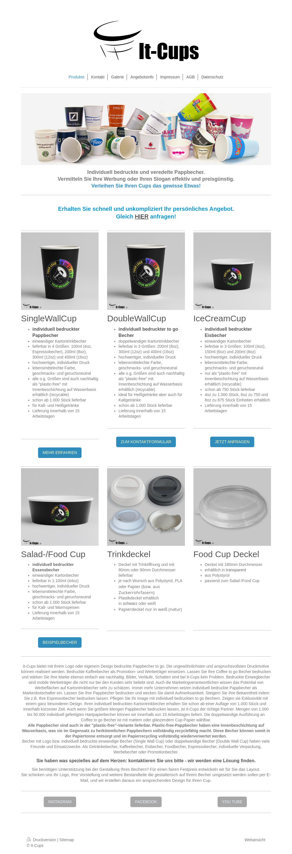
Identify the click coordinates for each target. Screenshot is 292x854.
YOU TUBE (232, 801)
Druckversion (42, 840)
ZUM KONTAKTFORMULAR (146, 442)
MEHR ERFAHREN (60, 452)
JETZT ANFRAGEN (232, 442)
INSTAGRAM (60, 801)
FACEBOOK (146, 801)
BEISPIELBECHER (60, 642)
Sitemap (66, 840)
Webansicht (255, 840)
